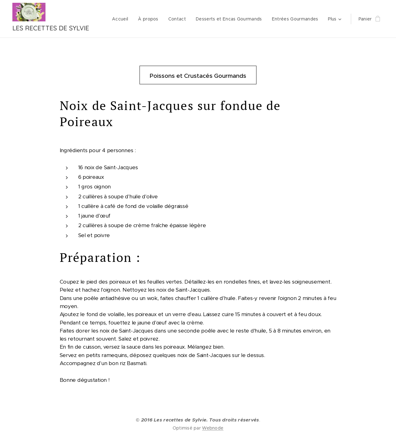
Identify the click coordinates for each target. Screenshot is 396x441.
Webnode (212, 428)
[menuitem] (121, 19)
